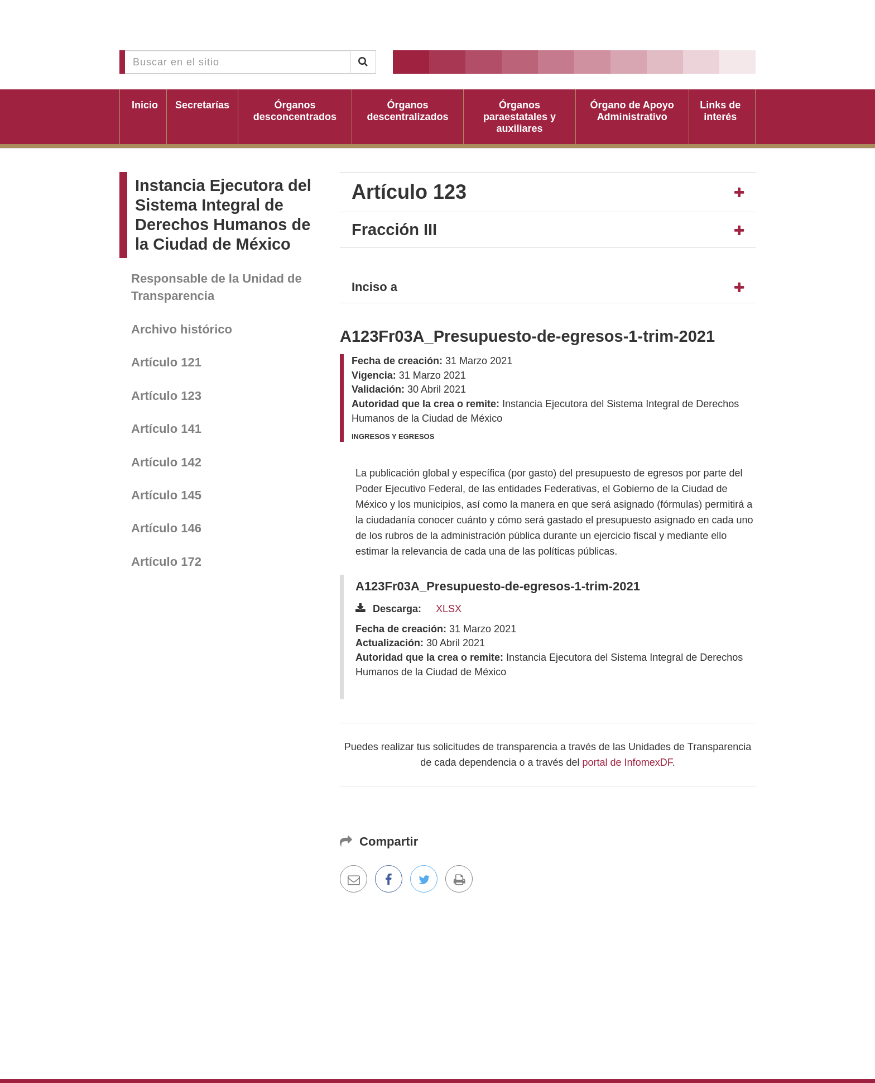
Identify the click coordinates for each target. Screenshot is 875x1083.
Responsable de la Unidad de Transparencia (216, 287)
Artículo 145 (166, 495)
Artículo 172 (166, 562)
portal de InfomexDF (627, 762)
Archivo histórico (181, 329)
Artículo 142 (166, 462)
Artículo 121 (166, 362)
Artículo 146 (166, 528)
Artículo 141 (166, 429)
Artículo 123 (166, 396)
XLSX (448, 608)
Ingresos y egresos (393, 436)
